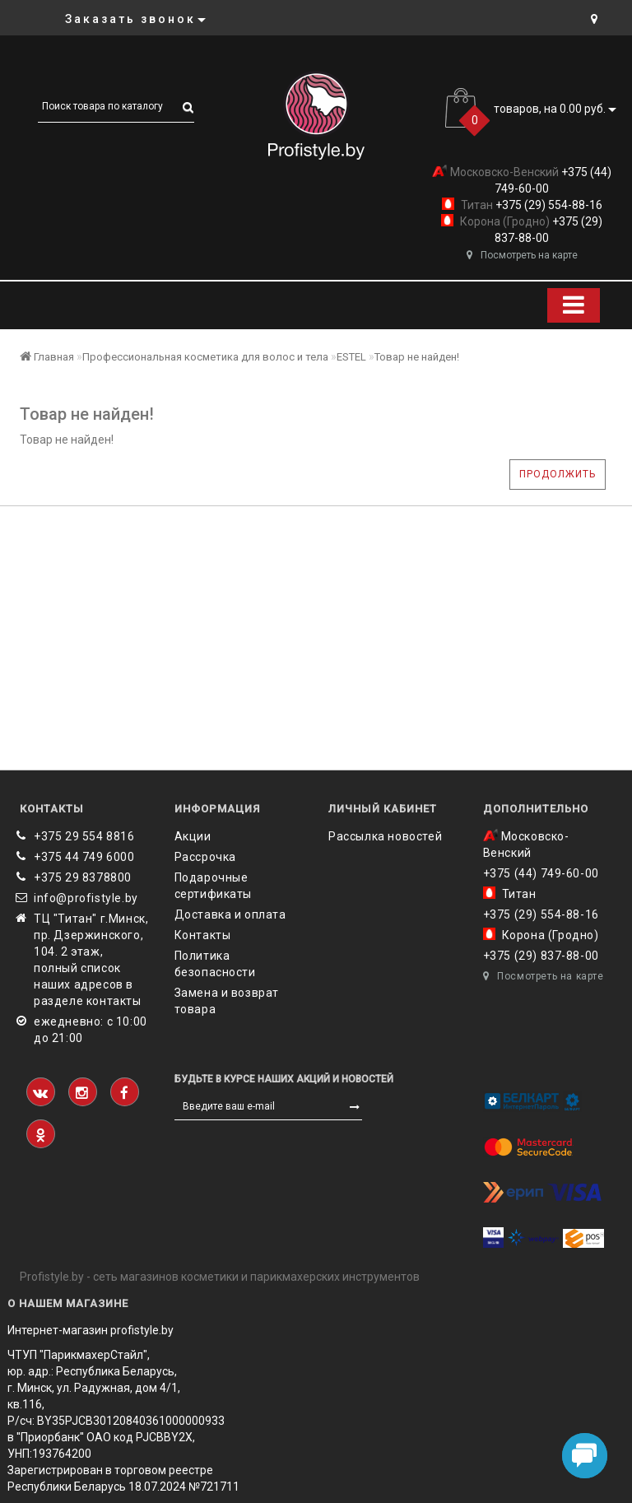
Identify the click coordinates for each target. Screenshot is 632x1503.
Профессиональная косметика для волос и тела (205, 357)
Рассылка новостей (385, 836)
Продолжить (557, 474)
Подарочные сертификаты (213, 885)
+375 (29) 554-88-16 (547, 205)
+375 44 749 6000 (84, 856)
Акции (192, 836)
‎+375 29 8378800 (83, 877)
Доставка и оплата (230, 914)
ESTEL (351, 357)
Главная (47, 357)
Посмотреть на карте (522, 255)
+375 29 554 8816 (84, 836)
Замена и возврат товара (227, 1001)
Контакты (202, 935)
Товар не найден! (416, 357)
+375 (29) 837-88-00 (541, 955)
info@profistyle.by (86, 898)
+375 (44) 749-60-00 (541, 873)
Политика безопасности (215, 964)
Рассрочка (205, 856)
